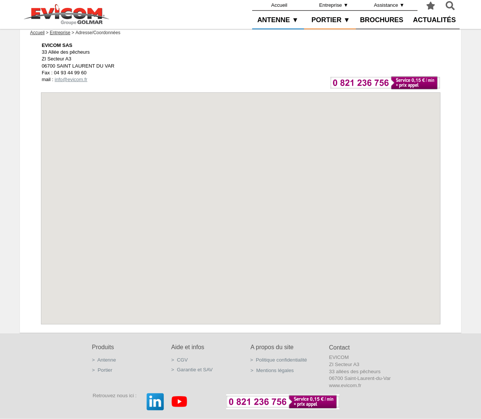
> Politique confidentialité (278, 360)
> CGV (179, 360)
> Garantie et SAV (192, 369)
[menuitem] (279, 5)
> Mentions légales (272, 370)
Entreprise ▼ (333, 5)
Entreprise (60, 32)
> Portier (102, 370)
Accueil (279, 5)
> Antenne (104, 360)
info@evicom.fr (70, 79)
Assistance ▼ (389, 5)
